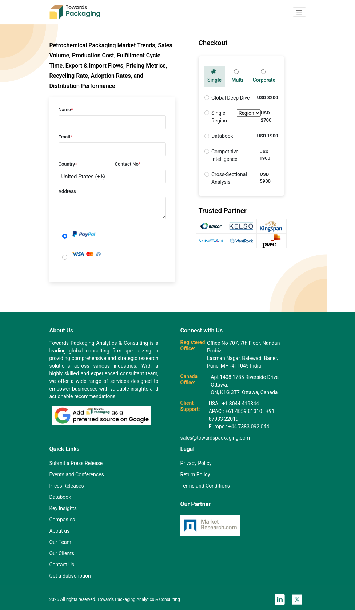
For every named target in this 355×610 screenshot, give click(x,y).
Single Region (236, 117)
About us (59, 531)
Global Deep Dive (230, 98)
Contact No (128, 164)
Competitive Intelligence (225, 155)
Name (66, 109)
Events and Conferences (76, 474)
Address (67, 191)
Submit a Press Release (76, 463)
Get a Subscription (70, 576)
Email (65, 137)
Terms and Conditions (205, 486)
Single (214, 76)
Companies (62, 519)
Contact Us (62, 564)
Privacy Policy (196, 463)
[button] (299, 12)
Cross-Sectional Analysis (229, 178)
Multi (237, 76)
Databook (222, 136)
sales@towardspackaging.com (215, 438)
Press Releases (66, 486)
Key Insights (63, 508)
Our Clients (61, 553)
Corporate (263, 76)
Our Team (60, 542)
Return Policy (195, 474)
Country (68, 164)
